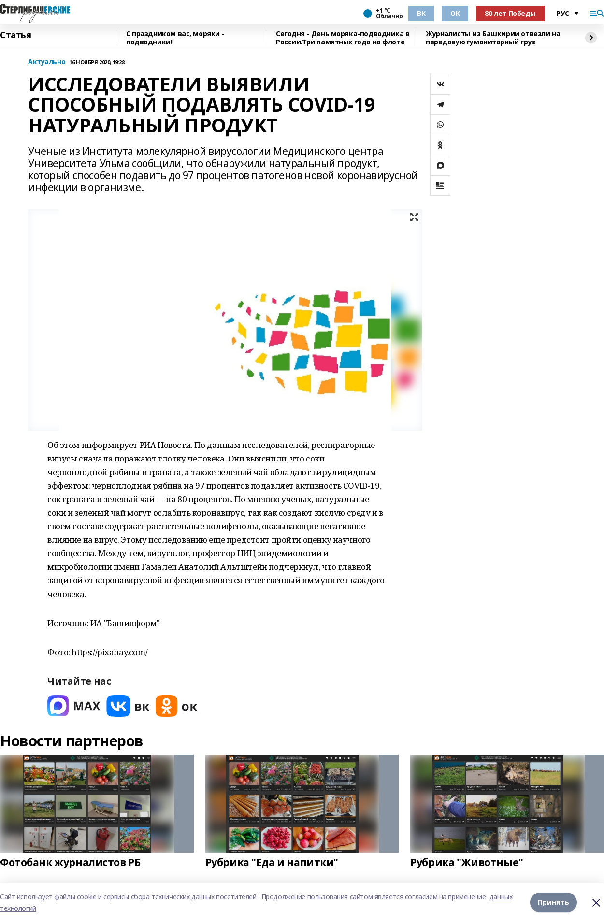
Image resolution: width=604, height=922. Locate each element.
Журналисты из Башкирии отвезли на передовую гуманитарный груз (493, 38)
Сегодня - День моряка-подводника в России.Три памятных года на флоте (343, 38)
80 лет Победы (510, 13)
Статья (15, 35)
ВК (421, 13)
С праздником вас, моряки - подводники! (175, 38)
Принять (553, 902)
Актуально (46, 62)
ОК (455, 13)
